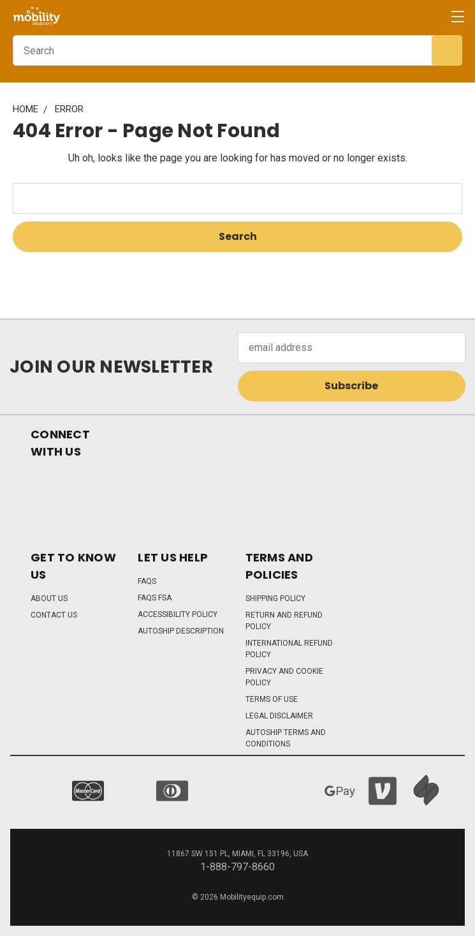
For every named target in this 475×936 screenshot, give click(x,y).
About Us (49, 598)
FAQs (147, 581)
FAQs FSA (155, 597)
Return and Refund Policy (284, 621)
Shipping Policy (275, 598)
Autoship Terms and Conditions (285, 738)
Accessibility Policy (177, 614)
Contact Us (54, 615)
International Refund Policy (289, 649)
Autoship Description (181, 631)
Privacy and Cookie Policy (284, 677)
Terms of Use (271, 699)
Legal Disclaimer (279, 715)
